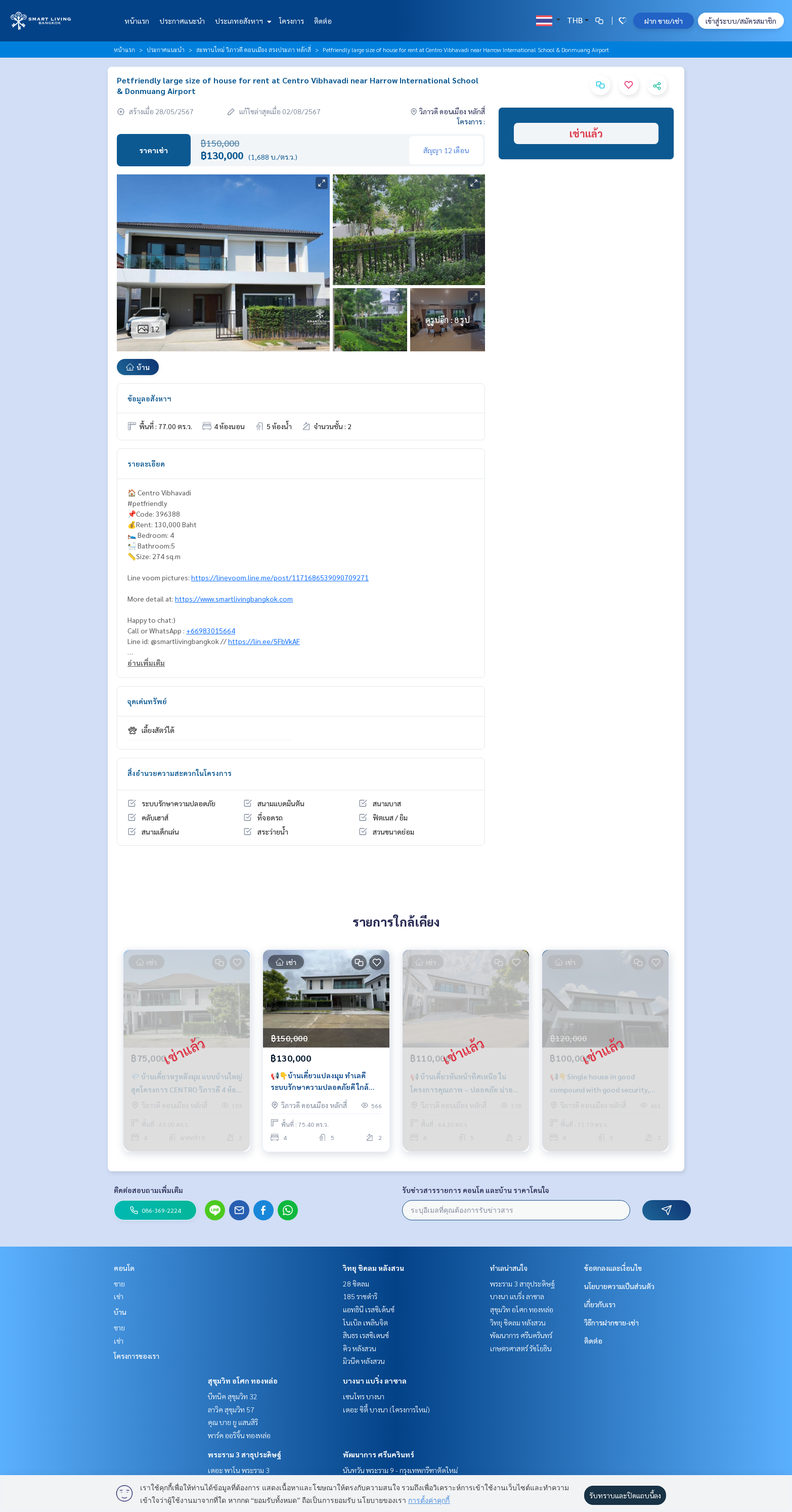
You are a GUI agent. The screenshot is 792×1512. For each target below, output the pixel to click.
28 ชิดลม (356, 1283)
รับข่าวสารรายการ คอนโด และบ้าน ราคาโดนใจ (475, 1190)
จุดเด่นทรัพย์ (147, 701)
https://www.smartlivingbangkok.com (234, 598)
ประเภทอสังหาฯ (242, 20)
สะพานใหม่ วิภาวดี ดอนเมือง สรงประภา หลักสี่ (253, 49)
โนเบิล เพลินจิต (365, 1322)
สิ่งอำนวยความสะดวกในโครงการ (179, 772)
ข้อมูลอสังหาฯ (149, 398)
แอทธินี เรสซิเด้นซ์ (368, 1309)
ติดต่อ (323, 20)
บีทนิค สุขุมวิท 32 (232, 1396)
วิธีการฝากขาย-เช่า (611, 1322)
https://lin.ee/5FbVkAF (264, 641)
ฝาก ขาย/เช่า (663, 20)
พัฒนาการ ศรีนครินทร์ (378, 1454)
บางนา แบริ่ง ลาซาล (375, 1380)
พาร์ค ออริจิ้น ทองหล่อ (239, 1435)
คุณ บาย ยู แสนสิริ (233, 1422)
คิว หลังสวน (359, 1348)
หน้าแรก (136, 20)
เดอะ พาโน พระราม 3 (239, 1470)
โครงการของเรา (136, 1355)
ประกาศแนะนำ (182, 20)
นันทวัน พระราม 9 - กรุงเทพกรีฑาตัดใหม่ (400, 1470)
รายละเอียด (146, 463)
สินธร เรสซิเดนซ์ (366, 1335)
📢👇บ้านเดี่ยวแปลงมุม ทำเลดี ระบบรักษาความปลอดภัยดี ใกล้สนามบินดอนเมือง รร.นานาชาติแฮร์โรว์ (325, 1081)
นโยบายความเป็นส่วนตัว (619, 1286)
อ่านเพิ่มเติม (146, 662)
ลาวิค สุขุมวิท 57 (231, 1409)
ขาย (119, 1283)
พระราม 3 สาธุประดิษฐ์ (244, 1454)
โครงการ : (471, 121)
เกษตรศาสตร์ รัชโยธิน (521, 1348)
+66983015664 (210, 630)
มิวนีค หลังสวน (364, 1360)
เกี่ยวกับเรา (599, 1304)
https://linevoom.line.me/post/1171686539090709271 (280, 577)
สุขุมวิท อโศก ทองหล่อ (243, 1380)
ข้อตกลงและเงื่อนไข (613, 1267)
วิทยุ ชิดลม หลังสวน (373, 1267)
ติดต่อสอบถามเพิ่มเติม (148, 1190)
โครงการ (291, 20)
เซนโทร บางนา (363, 1396)
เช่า (118, 1296)
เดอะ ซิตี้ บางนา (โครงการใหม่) (386, 1409)
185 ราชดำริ (360, 1296)
